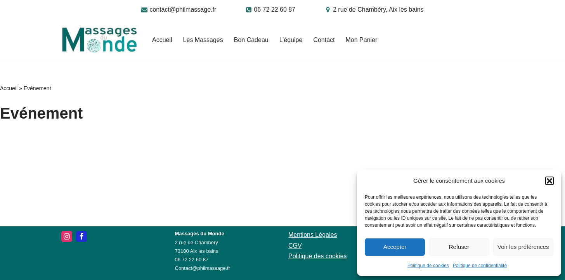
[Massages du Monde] (100, 40)
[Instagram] (66, 236)
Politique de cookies (428, 265)
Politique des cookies (317, 256)
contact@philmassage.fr (182, 9)
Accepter (394, 246)
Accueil (162, 40)
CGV (295, 245)
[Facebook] (81, 236)
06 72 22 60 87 (274, 9)
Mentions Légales (312, 234)
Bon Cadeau (251, 40)
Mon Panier (361, 40)
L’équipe (291, 40)
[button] (549, 181)
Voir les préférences (523, 246)
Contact (323, 40)
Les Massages (203, 40)
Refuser (459, 246)
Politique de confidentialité (480, 265)
